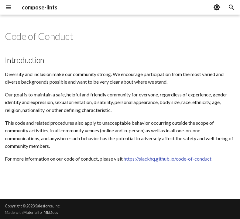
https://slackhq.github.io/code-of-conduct (167, 159)
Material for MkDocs (40, 212)
